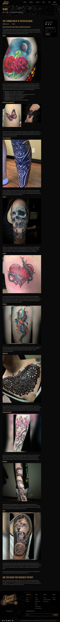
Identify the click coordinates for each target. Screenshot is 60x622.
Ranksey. (54, 620)
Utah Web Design (43, 620)
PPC (50, 620)
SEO (48, 620)
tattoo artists (11, 583)
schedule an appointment (26, 580)
